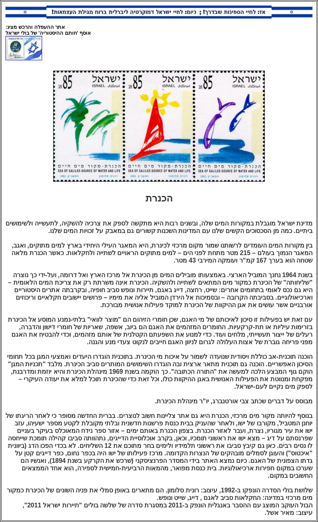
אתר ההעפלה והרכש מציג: (35, 27)
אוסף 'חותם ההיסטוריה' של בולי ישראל (48, 33)
